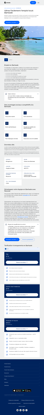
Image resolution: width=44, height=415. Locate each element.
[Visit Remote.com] (12, 3)
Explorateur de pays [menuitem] (9, 8)
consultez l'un (26, 195)
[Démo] (33, 2)
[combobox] (22, 248)
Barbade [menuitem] (18, 8)
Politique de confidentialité (14, 400)
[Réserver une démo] (22, 262)
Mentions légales (22, 406)
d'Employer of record (22, 216)
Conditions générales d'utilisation (14, 403)
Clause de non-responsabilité (29, 403)
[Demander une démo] (12, 22)
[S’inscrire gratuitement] (28, 239)
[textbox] (22, 249)
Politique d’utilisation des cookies (27, 400)
